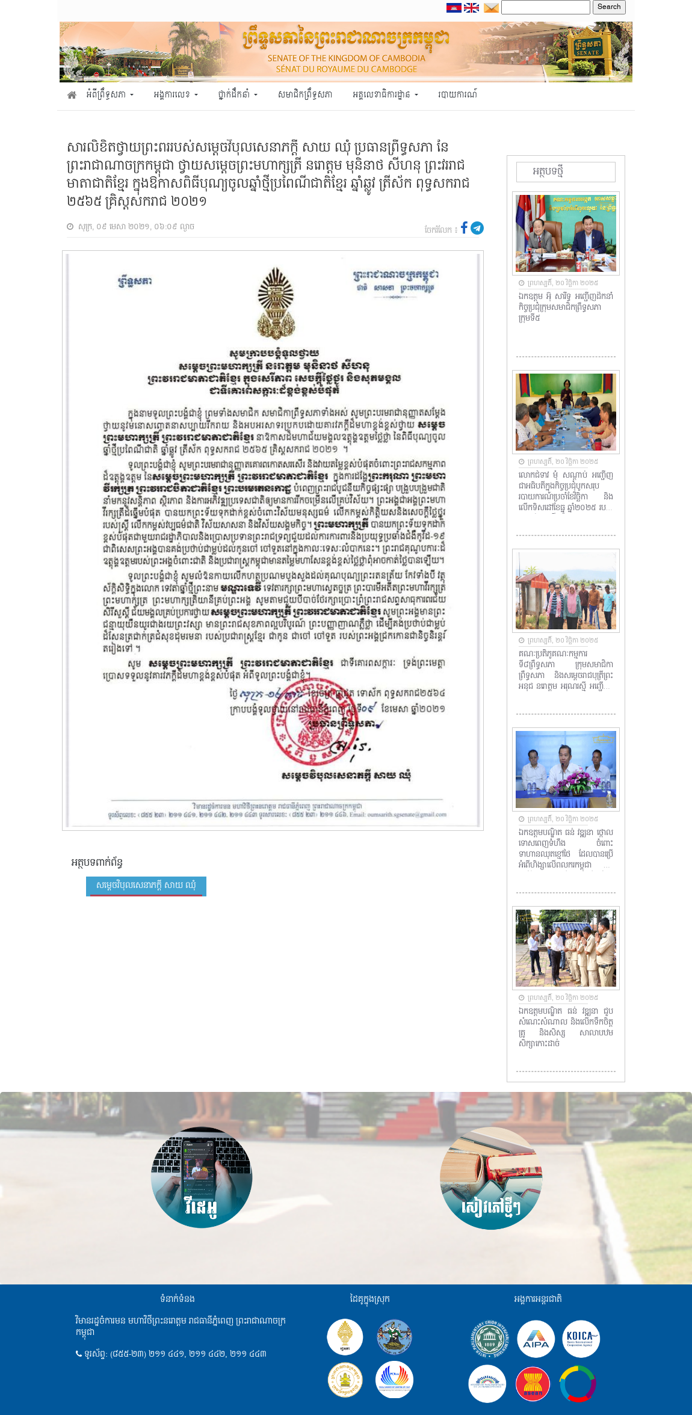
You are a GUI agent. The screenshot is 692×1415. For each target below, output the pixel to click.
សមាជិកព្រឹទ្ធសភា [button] (305, 95)
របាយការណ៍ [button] (458, 95)
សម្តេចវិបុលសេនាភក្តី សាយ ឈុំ (146, 885)
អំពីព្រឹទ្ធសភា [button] (107, 95)
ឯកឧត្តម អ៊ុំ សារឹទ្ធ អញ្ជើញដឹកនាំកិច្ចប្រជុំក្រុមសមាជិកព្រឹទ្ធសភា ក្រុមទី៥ (566, 308)
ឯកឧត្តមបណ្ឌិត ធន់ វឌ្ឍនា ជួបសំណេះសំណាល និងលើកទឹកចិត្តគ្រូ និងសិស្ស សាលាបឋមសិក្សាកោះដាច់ (566, 1028)
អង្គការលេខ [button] (173, 95)
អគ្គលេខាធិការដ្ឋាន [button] (382, 95)
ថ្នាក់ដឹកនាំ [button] (235, 95)
